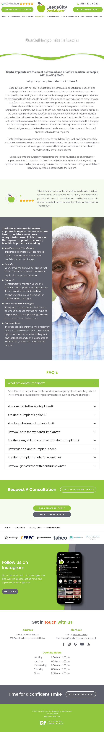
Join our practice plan (17, 9)
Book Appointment (88, 9)
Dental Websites (53, 721)
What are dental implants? (26, 383)
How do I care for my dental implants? (34, 432)
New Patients (27, 17)
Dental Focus (55, 723)
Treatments (40, 17)
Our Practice (14, 17)
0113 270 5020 (89, 3)
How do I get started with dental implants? (37, 466)
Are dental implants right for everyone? (34, 457)
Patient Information (70, 17)
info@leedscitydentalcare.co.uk (79, 638)
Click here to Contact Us (78, 489)
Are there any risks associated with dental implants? (43, 440)
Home (4, 17)
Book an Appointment (52, 508)
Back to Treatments (52, 514)
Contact (98, 17)
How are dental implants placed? (30, 406)
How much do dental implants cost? (32, 449)
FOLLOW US (10, 591)
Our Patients (53, 17)
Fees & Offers (86, 17)
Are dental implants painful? (27, 415)
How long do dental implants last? (31, 423)
